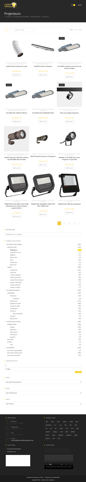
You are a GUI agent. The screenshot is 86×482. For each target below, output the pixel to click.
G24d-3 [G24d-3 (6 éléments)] (48, 432)
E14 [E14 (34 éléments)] (60, 425)
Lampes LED (16, 64)
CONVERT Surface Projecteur (43, 66)
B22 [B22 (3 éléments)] (77, 422)
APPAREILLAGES (11, 324)
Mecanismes (13, 332)
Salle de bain (13, 318)
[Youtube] (67, 450)
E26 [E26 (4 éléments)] (66, 425)
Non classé (10, 339)
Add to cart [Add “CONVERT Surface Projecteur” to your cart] (43, 75)
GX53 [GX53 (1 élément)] (75, 435)
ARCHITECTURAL (10, 63)
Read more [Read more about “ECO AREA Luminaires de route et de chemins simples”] (69, 77)
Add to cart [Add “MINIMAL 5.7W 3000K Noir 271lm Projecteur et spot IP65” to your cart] (69, 168)
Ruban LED (13, 265)
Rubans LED (13, 257)
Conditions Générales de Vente (35, 477)
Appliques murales (37, 63)
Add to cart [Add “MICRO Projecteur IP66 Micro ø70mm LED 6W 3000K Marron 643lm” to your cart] (16, 168)
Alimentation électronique (14, 353)
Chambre (12, 316)
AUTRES (9, 342)
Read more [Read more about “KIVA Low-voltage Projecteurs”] (69, 121)
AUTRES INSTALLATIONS (13, 321)
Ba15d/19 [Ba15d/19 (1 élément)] (48, 425)
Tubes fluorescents (15, 277)
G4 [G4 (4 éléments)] (46, 428)
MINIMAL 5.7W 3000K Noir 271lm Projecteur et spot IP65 (69, 158)
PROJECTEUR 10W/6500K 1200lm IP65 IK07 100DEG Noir (43, 205)
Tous (80, 30)
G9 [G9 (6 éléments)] (55, 428)
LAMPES (10, 64)
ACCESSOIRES (10, 348)
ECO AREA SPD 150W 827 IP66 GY (16, 113)
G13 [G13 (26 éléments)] (72, 428)
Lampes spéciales (15, 285)
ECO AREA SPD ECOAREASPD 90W (43, 113)
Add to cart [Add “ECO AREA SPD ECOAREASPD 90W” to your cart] (43, 121)
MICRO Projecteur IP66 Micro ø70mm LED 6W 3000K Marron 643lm (17, 158)
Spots (52, 154)
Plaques (12, 327)
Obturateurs (13, 334)
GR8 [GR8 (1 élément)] (67, 432)
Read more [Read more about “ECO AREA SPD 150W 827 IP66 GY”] (16, 121)
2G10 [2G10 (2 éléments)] (52, 422)
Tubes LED (13, 272)
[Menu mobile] (78, 5)
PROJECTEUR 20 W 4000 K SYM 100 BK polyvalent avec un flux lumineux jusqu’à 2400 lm (17, 206)
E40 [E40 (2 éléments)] (76, 425)
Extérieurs (62, 64)
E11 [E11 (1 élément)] (55, 425)
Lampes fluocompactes (16, 280)
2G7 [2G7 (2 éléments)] (47, 422)
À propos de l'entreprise (14, 449)
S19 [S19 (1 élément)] (59, 438)
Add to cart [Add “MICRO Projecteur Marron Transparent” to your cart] (43, 165)
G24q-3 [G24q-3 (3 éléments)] (55, 432)
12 (74, 30)
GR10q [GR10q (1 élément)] (73, 432)
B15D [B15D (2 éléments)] (71, 422)
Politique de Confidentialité (52, 477)
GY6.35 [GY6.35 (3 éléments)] (48, 438)
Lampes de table (15, 306)
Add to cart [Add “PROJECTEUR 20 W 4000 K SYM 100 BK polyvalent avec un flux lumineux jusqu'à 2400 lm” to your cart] (16, 216)
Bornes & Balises (18, 313)
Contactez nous (11, 451)
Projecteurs (45, 17)
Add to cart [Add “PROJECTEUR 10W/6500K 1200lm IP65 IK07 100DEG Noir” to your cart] (43, 214)
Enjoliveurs (13, 329)
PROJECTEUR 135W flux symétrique (69, 204)
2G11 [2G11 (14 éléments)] (58, 422)
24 (77, 30)
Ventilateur (16, 298)
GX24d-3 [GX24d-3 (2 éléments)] (60, 435)
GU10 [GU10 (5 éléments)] (53, 435)
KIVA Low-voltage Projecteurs (69, 113)
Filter (78, 372)
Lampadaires (69, 64)
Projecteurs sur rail (69, 110)
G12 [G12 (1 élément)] (67, 428)
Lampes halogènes (15, 275)
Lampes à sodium (15, 287)
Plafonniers (13, 296)
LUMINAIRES (40, 64)
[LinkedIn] (62, 450)
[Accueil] (4, 17)
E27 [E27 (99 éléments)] (71, 425)
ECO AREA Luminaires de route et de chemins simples (69, 67)
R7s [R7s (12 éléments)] (54, 438)
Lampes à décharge (15, 282)
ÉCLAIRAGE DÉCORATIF (47, 63)
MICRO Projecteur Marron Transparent (43, 156)
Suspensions (13, 262)
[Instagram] (57, 450)
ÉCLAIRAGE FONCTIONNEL (20, 63)
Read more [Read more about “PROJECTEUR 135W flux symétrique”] (69, 212)
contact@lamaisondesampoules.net (22, 440)
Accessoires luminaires (13, 355)
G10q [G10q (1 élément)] (61, 428)
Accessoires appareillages (14, 350)
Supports (12, 337)
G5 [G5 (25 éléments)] (51, 428)
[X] (47, 450)
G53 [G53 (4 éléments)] (61, 432)
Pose (11, 345)
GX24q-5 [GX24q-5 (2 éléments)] (68, 435)
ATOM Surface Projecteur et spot (16, 66)
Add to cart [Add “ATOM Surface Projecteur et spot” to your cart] (16, 75)
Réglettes (12, 255)
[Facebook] (52, 450)
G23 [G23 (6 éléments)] (77, 428)
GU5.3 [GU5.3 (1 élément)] (47, 435)
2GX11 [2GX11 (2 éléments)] (65, 422)
